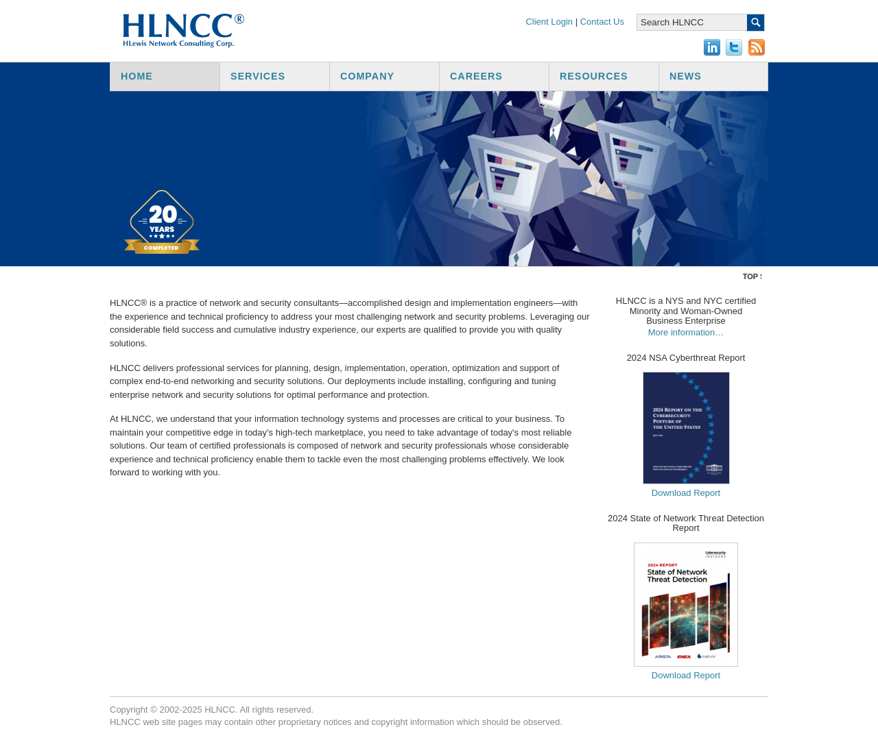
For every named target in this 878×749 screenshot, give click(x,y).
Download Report (686, 493)
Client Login (549, 21)
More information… (686, 332)
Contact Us (602, 21)
